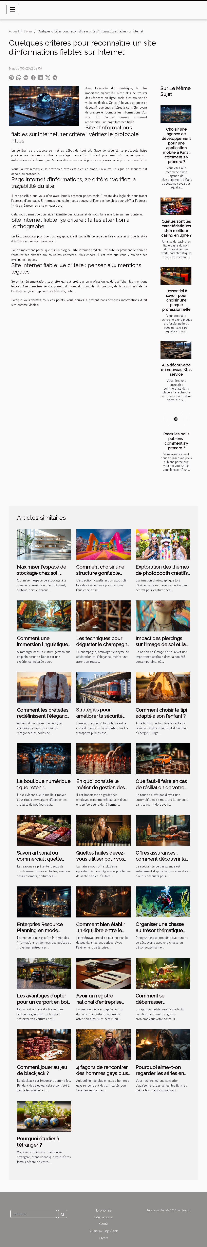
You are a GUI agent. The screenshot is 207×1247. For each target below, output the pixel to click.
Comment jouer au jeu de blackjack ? (42, 1070)
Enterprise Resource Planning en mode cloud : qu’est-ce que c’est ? (40, 933)
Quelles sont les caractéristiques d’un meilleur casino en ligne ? (176, 228)
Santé (103, 1224)
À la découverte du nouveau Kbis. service (176, 369)
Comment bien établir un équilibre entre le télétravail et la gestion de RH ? (101, 933)
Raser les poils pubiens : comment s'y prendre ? (176, 441)
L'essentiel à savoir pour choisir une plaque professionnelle (176, 300)
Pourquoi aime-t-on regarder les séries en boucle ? (160, 1073)
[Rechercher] (33, 1214)
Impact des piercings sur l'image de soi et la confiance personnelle (161, 644)
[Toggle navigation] (12, 9)
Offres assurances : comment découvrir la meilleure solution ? (161, 859)
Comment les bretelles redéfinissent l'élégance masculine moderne (43, 716)
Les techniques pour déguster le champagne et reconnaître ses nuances (103, 647)
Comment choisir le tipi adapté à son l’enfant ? (161, 713)
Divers (28, 31)
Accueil (14, 31)
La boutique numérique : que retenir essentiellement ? (43, 787)
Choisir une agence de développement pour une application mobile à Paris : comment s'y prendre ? (176, 145)
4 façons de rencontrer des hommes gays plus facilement (102, 1073)
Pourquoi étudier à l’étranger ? (38, 1142)
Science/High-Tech (103, 1231)
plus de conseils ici (133, 160)
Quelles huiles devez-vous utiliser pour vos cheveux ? (100, 859)
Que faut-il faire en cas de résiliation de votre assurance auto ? (161, 787)
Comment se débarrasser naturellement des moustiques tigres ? (158, 1005)
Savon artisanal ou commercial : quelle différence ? (39, 859)
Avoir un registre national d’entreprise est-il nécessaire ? (98, 1002)
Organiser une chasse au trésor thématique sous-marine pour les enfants (160, 933)
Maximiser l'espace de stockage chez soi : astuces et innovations (42, 573)
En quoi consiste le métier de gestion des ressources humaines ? (101, 787)
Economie (103, 1210)
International (103, 1217)
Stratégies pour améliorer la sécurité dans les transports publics (99, 719)
